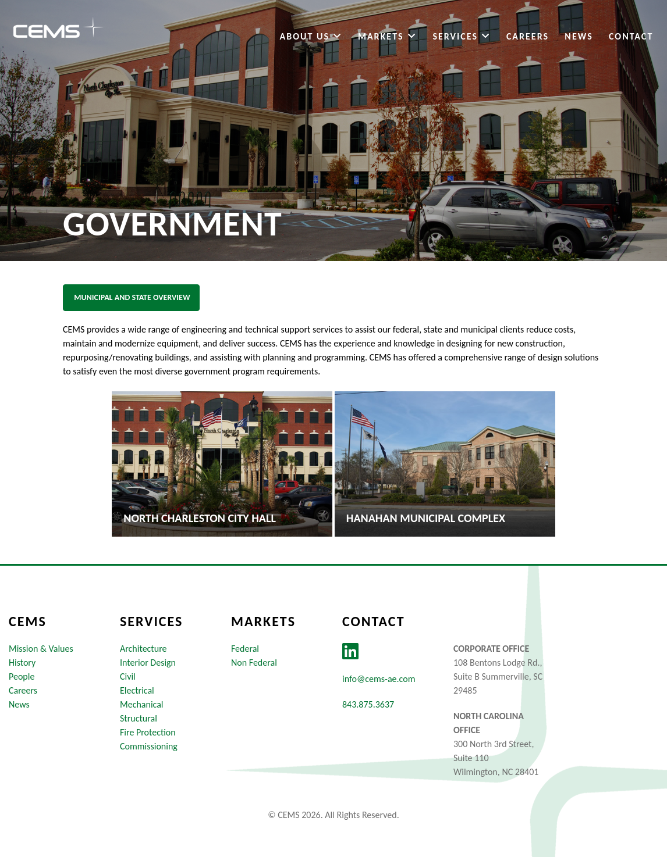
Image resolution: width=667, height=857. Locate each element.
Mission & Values (41, 648)
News (578, 36)
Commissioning (149, 746)
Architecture (143, 648)
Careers (527, 36)
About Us (310, 36)
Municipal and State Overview (131, 297)
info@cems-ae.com (378, 678)
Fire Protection (148, 732)
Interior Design (148, 662)
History (22, 662)
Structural (138, 718)
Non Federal (254, 662)
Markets (386, 36)
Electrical (137, 690)
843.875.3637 (368, 704)
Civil (128, 676)
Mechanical (142, 704)
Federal (245, 648)
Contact (630, 36)
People (21, 676)
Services (460, 36)
